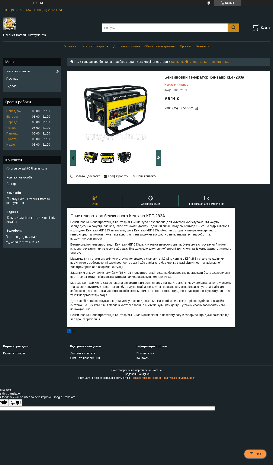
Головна (70, 46)
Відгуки (11, 86)
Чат (255, 454)
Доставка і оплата (126, 46)
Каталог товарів (92, 46)
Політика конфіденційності (179, 377)
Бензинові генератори (152, 61)
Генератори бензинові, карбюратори (108, 61)
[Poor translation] (15, 402)
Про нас (186, 46)
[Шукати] (233, 27)
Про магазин (145, 353)
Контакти (202, 46)
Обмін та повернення (160, 46)
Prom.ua (157, 370)
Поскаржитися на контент (146, 377)
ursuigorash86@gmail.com (29, 168)
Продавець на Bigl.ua (136, 374)
